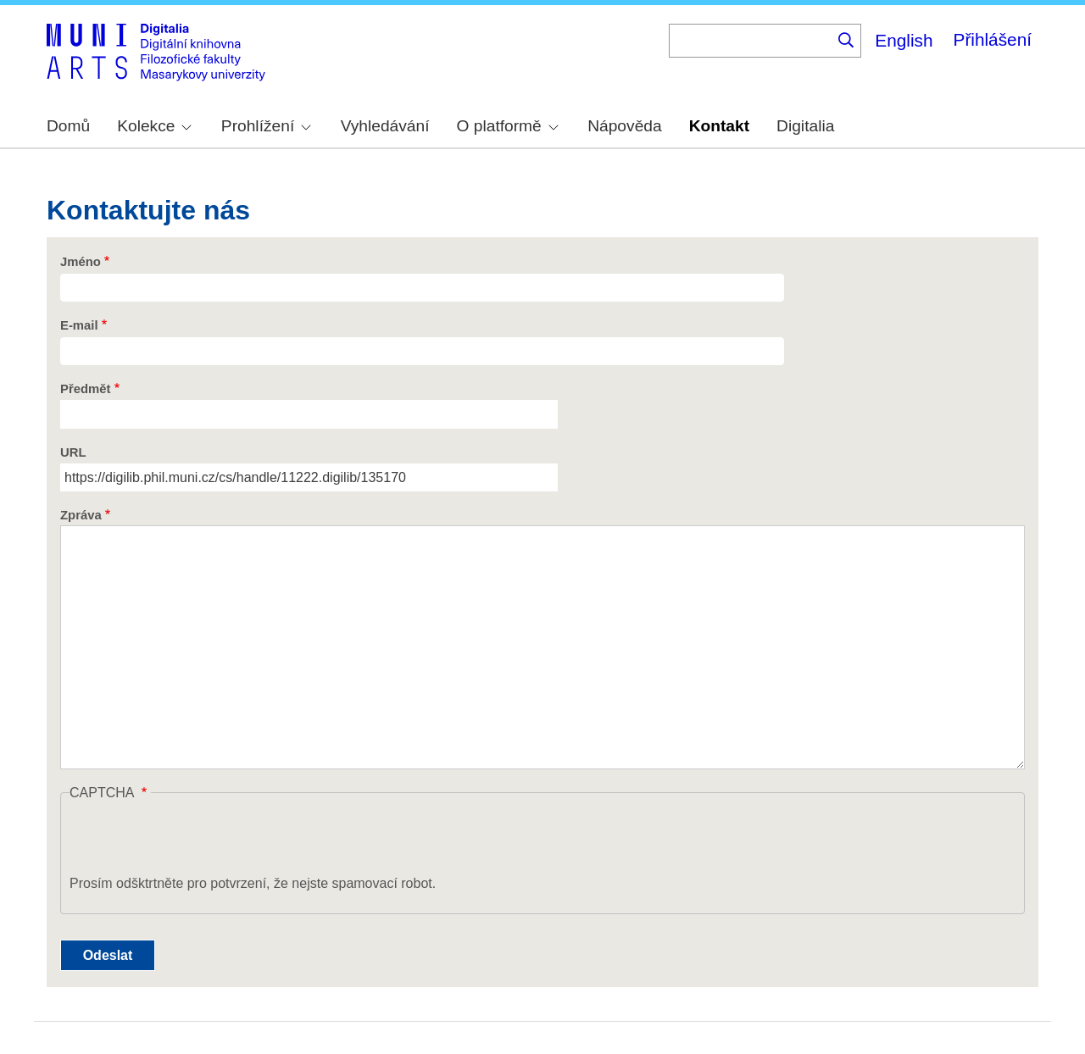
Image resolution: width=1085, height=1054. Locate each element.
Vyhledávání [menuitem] (385, 126)
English (903, 40)
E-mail (79, 325)
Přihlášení (993, 39)
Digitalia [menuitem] (805, 126)
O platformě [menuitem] (508, 126)
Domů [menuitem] (68, 126)
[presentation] (198, 840)
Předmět (85, 389)
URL (73, 452)
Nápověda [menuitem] (624, 126)
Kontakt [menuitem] (719, 126)
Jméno (80, 262)
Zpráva (81, 515)
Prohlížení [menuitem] (266, 126)
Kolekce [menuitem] (154, 126)
